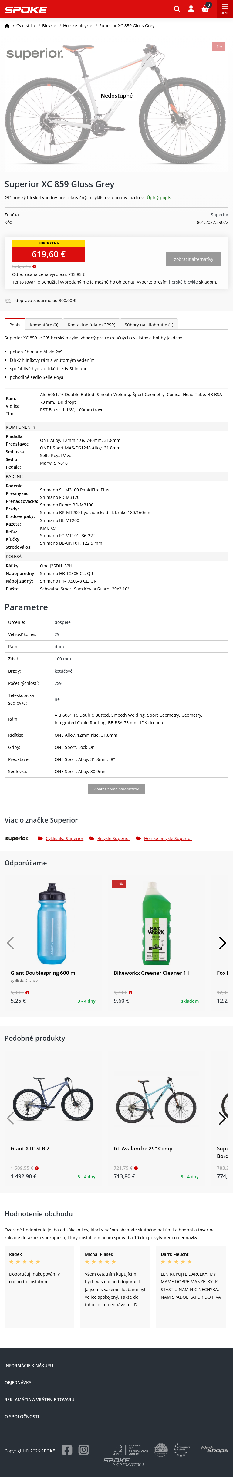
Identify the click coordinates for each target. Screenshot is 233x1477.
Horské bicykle (77, 26)
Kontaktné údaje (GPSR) (91, 325)
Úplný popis (159, 197)
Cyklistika (25, 26)
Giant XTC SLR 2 (30, 1148)
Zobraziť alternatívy (193, 259)
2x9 (58, 683)
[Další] (222, 943)
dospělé (63, 622)
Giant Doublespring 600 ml (44, 972)
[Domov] (7, 26)
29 (57, 634)
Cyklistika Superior (60, 838)
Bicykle (49, 26)
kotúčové (64, 671)
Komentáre (44, 325)
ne (57, 699)
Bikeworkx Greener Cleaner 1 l (151, 972)
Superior (219, 214)
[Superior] (21, 839)
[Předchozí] (10, 943)
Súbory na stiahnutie (149, 325)
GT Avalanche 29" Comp (143, 1148)
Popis (14, 325)
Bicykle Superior (109, 838)
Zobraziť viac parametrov (116, 789)
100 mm (63, 658)
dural (60, 646)
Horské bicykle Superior (164, 838)
